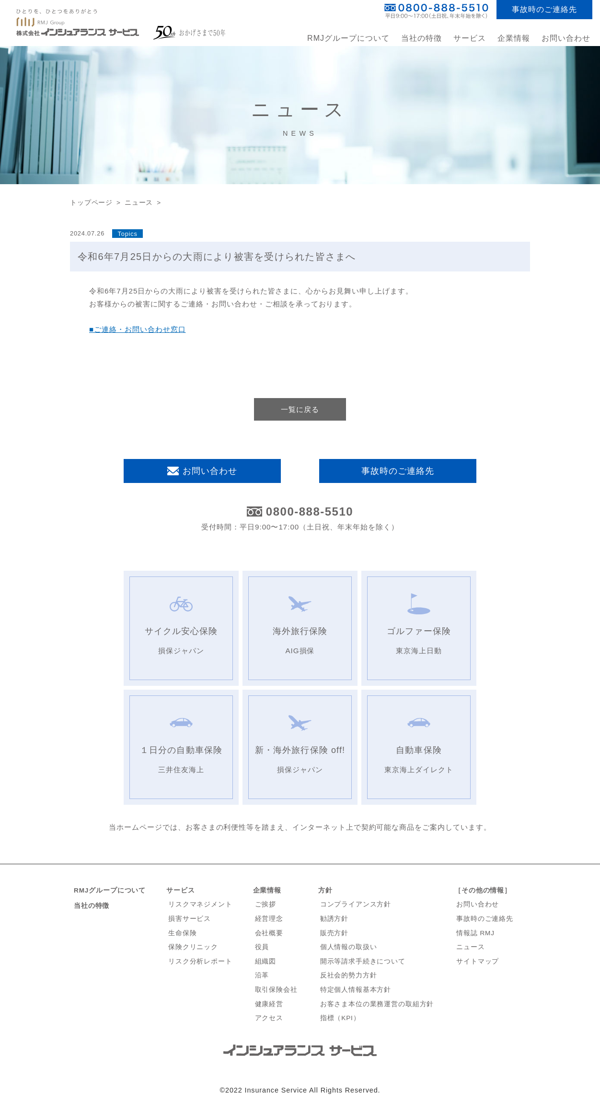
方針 (325, 890)
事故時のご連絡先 (544, 9)
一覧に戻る (300, 409)
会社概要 (269, 933)
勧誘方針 (334, 918)
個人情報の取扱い (348, 947)
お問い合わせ (566, 38)
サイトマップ (477, 961)
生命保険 (182, 933)
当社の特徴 (421, 38)
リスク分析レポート (200, 961)
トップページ (91, 202)
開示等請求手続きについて (362, 961)
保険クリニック (193, 947)
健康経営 (269, 1004)
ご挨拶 (266, 904)
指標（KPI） (340, 1018)
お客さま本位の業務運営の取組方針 (377, 1004)
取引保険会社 (276, 989)
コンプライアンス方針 (356, 904)
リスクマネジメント (200, 904)
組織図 (266, 961)
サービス (180, 890)
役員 (262, 947)
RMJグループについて (348, 38)
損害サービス (189, 918)
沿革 (262, 975)
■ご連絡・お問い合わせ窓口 (137, 329)
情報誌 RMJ (475, 933)
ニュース (139, 202)
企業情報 (267, 890)
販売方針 (334, 933)
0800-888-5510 (309, 511)
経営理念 (269, 918)
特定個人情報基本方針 (356, 989)
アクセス (269, 1018)
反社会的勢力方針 (348, 975)
